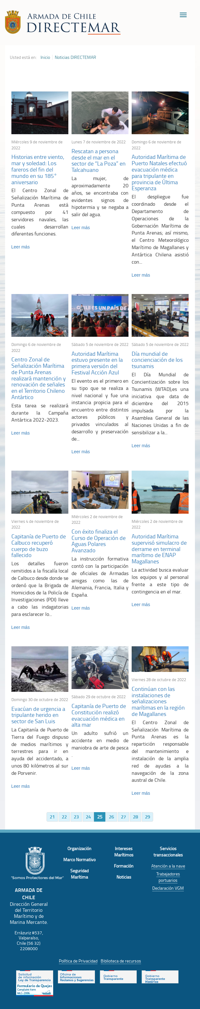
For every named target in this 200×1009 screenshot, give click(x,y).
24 (88, 816)
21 (52, 816)
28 (135, 816)
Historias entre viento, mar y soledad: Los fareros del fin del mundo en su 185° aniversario (37, 169)
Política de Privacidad (78, 961)
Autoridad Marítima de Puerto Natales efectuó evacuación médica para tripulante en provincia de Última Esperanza (159, 172)
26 (111, 816)
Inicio (45, 57)
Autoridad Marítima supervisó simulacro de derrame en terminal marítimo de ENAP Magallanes (159, 548)
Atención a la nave (168, 866)
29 (147, 816)
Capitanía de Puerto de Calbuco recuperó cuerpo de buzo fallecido (38, 545)
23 (76, 816)
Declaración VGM (168, 888)
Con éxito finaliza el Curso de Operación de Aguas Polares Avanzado (99, 541)
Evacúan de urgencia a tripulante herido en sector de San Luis (38, 715)
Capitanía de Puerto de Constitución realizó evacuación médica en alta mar (99, 715)
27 (123, 816)
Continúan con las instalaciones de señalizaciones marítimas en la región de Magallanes (158, 701)
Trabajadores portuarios (168, 877)
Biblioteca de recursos (121, 961)
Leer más (20, 246)
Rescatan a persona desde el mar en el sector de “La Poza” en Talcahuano (99, 160)
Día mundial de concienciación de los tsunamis (157, 360)
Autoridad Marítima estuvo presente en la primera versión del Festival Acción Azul (97, 363)
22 (64, 816)
